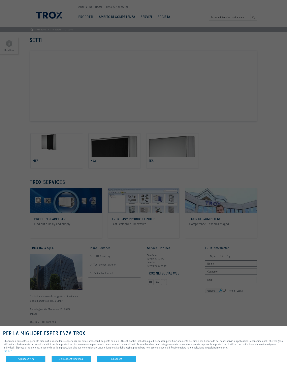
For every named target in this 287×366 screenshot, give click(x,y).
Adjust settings (26, 358)
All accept (116, 358)
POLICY (8, 350)
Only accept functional (71, 358)
